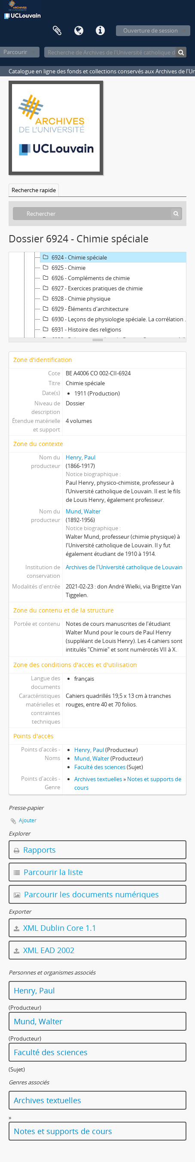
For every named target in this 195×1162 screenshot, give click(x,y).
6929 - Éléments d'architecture (84, 309)
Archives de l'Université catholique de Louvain (124, 567)
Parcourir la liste (48, 872)
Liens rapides (100, 31)
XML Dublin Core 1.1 (55, 928)
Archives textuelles (98, 779)
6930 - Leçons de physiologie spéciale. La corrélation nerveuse (116, 319)
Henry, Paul (80, 457)
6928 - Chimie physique (75, 298)
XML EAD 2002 (44, 950)
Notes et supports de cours (63, 1131)
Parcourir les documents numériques (86, 894)
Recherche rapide (34, 190)
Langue (78, 31)
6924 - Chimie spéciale (73, 257)
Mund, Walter (83, 511)
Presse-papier (57, 31)
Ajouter (28, 820)
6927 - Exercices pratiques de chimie (91, 288)
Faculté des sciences (99, 767)
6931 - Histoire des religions (80, 329)
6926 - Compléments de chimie (85, 278)
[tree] (97, 295)
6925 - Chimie (62, 268)
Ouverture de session (150, 30)
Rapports (35, 850)
